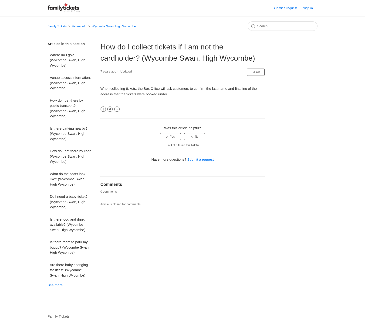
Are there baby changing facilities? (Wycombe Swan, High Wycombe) (69, 270)
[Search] (283, 26)
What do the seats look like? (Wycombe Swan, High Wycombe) (67, 179)
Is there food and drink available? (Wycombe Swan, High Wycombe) (67, 224)
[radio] (170, 136)
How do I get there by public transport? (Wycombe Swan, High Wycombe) (67, 108)
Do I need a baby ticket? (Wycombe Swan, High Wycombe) (69, 201)
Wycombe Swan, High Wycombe (114, 26)
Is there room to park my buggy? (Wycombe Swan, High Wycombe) (70, 247)
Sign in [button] (308, 8)
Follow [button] (256, 72)
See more (55, 285)
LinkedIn (117, 109)
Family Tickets (57, 26)
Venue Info (79, 26)
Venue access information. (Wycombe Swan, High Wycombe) (70, 83)
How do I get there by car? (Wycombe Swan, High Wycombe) (70, 156)
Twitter (110, 109)
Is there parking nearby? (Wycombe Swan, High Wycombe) (69, 133)
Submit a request (285, 8)
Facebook (103, 109)
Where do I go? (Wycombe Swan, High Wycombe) (67, 60)
